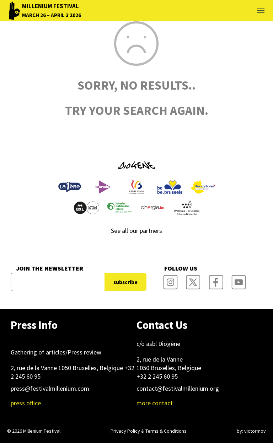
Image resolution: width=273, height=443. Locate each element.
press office (26, 403)
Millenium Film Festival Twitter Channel (193, 280)
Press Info (34, 325)
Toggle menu (252, 10)
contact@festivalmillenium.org (177, 388)
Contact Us (161, 325)
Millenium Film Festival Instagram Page (170, 280)
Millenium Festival (41, 431)
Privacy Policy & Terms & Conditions (149, 431)
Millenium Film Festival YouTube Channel (238, 280)
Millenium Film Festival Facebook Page (216, 280)
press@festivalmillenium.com (50, 388)
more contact (154, 403)
